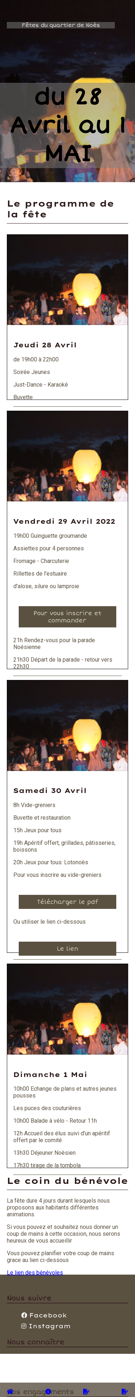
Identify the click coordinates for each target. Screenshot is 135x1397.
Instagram (46, 1326)
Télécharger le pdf (67, 902)
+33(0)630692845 (44, 1364)
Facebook (44, 1315)
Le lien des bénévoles (35, 1272)
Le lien (67, 948)
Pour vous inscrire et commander (67, 617)
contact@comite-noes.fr (51, 1357)
